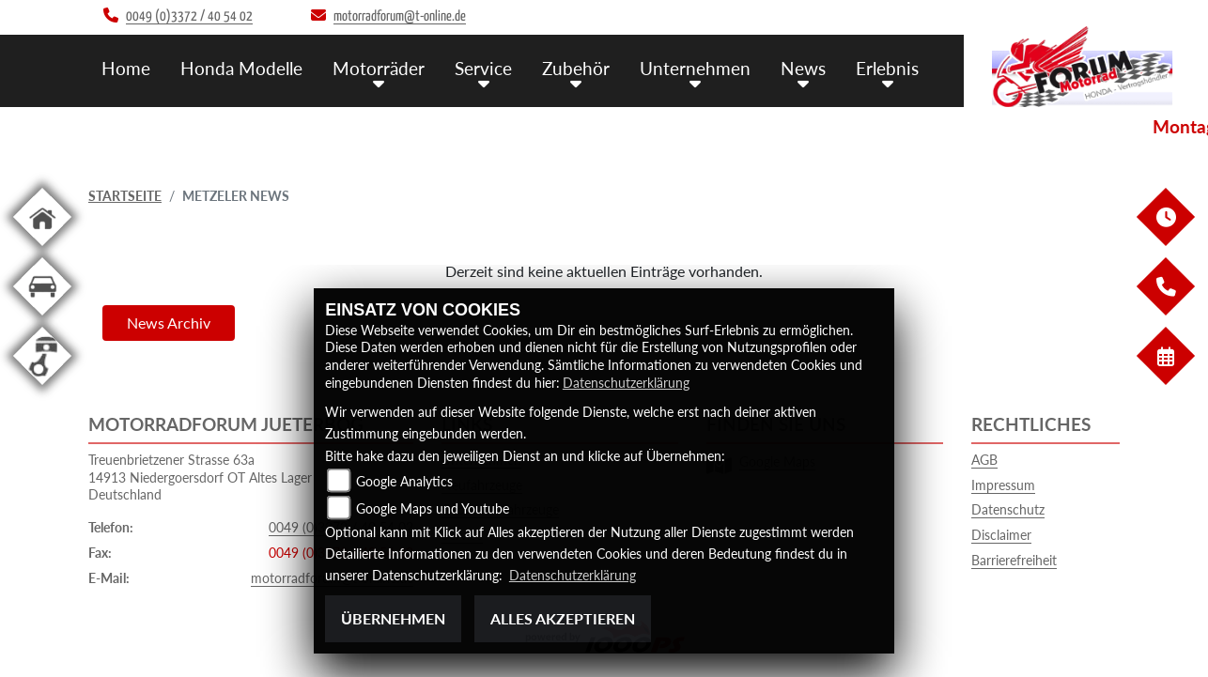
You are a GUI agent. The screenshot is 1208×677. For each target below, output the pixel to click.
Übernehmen (393, 618)
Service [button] (483, 68)
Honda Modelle (241, 68)
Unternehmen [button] (695, 68)
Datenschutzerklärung (626, 383)
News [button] (803, 68)
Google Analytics (404, 481)
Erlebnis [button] (887, 68)
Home (125, 68)
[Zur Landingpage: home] (42, 249)
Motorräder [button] (379, 68)
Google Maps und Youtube (432, 508)
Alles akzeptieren (562, 618)
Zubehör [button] (576, 68)
